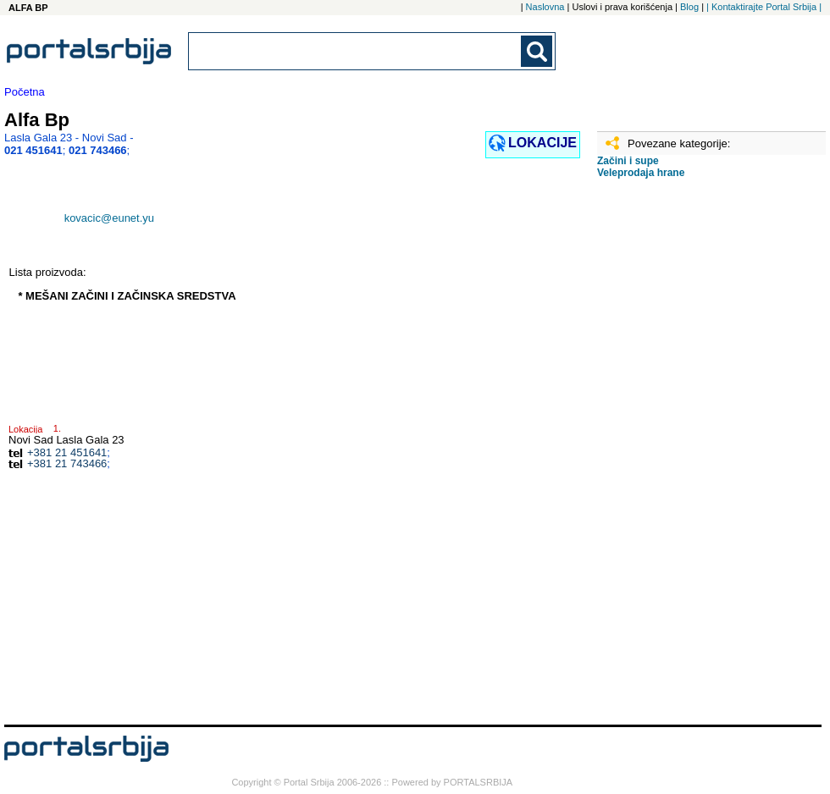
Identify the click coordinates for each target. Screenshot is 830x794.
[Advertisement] (665, 458)
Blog (689, 7)
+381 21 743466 (67, 463)
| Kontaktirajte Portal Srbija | (764, 7)
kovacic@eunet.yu (109, 218)
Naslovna (545, 7)
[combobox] (356, 51)
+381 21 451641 (67, 452)
